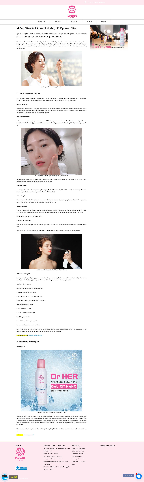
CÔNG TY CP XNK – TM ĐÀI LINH (54, 445)
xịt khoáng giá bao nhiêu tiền (35, 335)
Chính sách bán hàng (78, 451)
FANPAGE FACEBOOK (108, 445)
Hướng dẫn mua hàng (78, 453)
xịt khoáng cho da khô (28, 435)
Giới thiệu (58, 22)
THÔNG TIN (76, 445)
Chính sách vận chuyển (78, 448)
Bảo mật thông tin (77, 456)
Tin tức (89, 22)
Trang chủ (41, 22)
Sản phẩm (74, 22)
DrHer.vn (18, 445)
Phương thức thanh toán (79, 459)
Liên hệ (103, 22)
